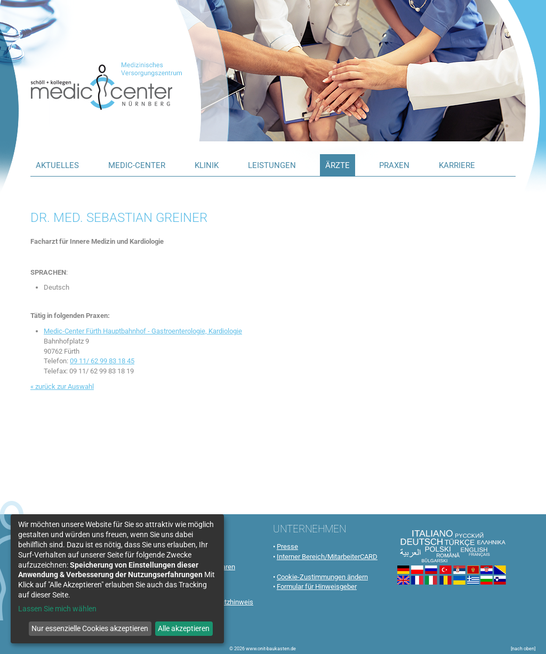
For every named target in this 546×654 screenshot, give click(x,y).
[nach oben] (523, 648)
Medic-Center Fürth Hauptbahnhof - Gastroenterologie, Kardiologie (143, 331)
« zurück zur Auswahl (62, 386)
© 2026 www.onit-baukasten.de (262, 648)
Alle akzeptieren (184, 628)
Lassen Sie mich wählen (57, 608)
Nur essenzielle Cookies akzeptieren (89, 628)
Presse (287, 547)
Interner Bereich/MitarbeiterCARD (327, 557)
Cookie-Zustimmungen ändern (322, 577)
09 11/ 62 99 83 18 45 (102, 361)
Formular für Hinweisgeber (317, 587)
